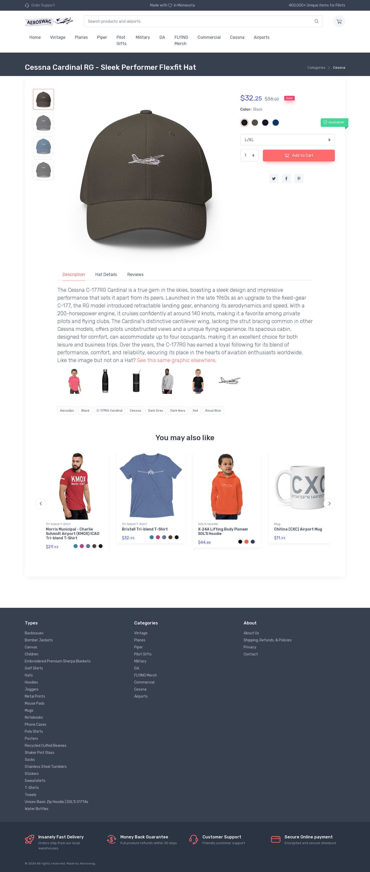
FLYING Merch (181, 40)
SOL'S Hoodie (208, 524)
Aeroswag (87, 863)
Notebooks (34, 717)
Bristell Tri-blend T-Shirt (145, 529)
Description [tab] (74, 274)
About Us (251, 633)
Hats (29, 675)
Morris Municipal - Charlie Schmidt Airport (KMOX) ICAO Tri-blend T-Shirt (72, 533)
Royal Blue (213, 410)
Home (35, 37)
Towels (30, 795)
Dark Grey (155, 410)
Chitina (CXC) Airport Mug (298, 529)
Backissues (34, 633)
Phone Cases (35, 724)
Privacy (250, 647)
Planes (81, 37)
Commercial (209, 37)
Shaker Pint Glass (39, 752)
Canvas (31, 647)
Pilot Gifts (121, 40)
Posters (31, 738)
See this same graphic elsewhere (176, 360)
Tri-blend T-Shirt (58, 524)
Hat (195, 410)
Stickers (32, 774)
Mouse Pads (35, 703)
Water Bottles (36, 809)
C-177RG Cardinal (109, 410)
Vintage (57, 37)
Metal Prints (35, 696)
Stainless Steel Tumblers (46, 766)
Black (85, 410)
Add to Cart (298, 155)
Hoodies (31, 682)
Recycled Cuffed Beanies (45, 745)
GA (162, 37)
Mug (277, 524)
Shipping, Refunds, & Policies (268, 640)
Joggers (32, 689)
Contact (251, 654)
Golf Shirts (34, 668)
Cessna (237, 37)
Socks (30, 759)
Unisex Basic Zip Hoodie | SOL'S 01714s (56, 802)
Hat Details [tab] (106, 274)
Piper (102, 37)
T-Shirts (32, 788)
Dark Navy (178, 410)
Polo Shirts (34, 731)
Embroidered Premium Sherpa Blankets (58, 661)
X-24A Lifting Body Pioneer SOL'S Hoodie (223, 531)
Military (143, 37)
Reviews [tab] (135, 274)
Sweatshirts (35, 781)
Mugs (29, 710)
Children (31, 654)
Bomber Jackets (39, 640)
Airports (261, 37)
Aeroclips (67, 410)
